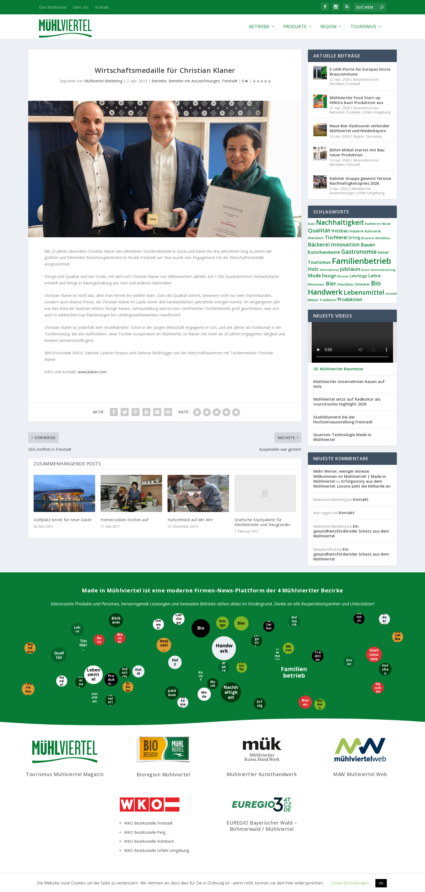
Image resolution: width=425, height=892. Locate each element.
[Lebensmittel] (93, 674)
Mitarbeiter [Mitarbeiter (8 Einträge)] (316, 284)
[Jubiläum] (172, 692)
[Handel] (61, 680)
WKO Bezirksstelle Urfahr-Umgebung (156, 850)
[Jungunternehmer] (257, 641)
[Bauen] (305, 702)
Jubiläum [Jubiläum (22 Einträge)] (350, 269)
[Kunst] (200, 675)
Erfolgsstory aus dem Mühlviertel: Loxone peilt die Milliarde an (352, 484)
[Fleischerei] (241, 667)
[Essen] (349, 661)
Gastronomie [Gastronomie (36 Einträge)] (359, 251)
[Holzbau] (385, 669)
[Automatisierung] (183, 702)
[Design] (222, 623)
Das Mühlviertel (52, 7)
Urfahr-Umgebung (376, 112)
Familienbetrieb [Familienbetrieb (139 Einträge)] (361, 260)
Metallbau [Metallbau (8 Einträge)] (382, 238)
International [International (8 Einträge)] (329, 270)
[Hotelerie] (110, 700)
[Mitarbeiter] (269, 625)
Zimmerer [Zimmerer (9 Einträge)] (362, 284)
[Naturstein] (359, 619)
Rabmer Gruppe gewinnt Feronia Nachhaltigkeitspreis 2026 (360, 181)
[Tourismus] (28, 689)
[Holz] (175, 662)
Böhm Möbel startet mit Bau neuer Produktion (357, 152)
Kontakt (102, 7)
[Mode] (204, 694)
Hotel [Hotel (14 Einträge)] (383, 252)
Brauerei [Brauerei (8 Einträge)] (367, 238)
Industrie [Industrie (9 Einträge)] (356, 231)
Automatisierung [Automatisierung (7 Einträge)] (383, 270)
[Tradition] (317, 656)
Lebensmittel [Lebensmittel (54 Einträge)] (364, 292)
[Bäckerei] (116, 621)
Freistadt (229, 80)
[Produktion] (111, 679)
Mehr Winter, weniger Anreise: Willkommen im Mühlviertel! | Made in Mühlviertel (349, 476)
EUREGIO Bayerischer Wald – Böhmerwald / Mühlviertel (262, 825)
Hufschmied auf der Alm (190, 519)
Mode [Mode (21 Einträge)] (314, 276)
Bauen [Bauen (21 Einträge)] (368, 245)
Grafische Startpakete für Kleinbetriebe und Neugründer (262, 522)
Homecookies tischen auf (125, 519)
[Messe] (289, 648)
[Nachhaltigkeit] (231, 692)
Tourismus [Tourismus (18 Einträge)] (319, 262)
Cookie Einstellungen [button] (349, 882)
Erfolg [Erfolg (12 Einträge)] (354, 237)
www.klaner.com (92, 371)
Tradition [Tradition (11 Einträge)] (327, 299)
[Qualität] (59, 655)
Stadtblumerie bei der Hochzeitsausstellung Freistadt (343, 419)
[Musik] (212, 683)
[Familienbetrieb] (294, 672)
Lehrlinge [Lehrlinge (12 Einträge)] (358, 275)
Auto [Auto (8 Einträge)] (311, 224)
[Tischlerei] (83, 645)
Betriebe (259, 27)
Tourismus (363, 27)
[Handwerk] (224, 648)
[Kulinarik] (295, 621)
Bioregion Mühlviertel (163, 774)
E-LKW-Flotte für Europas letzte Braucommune (360, 72)
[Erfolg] (259, 704)
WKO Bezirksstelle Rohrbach (149, 841)
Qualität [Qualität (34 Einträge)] (319, 230)
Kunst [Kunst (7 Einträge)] (365, 270)
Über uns (81, 7)
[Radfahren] (223, 667)
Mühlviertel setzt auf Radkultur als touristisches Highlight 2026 (346, 402)
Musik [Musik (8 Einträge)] (386, 224)
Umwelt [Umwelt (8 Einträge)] (391, 293)
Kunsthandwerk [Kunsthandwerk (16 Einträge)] (324, 252)
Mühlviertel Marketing (103, 80)
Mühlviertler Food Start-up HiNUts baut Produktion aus (356, 100)
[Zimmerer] (277, 654)
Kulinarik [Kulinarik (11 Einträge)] (373, 231)
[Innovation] (164, 645)
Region (328, 27)
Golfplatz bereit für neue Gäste (63, 519)
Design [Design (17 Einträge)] (329, 276)
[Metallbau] (397, 636)
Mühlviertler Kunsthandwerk (262, 774)
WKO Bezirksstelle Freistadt (148, 823)
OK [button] (381, 883)
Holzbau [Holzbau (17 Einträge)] (340, 231)
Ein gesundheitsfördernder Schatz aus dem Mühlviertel (351, 531)
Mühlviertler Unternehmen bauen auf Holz (349, 384)
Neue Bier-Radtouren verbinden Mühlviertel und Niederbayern (359, 128)
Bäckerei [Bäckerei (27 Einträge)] (319, 244)
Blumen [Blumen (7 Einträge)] (343, 276)
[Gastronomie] (374, 655)
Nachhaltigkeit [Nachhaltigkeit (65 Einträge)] (340, 222)
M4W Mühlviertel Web (360, 774)
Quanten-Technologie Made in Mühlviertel (342, 437)
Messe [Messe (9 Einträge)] (313, 300)
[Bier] (241, 623)
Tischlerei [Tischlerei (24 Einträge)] (336, 237)
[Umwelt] (158, 624)
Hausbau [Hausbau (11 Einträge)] (345, 284)
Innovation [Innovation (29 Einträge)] (345, 244)
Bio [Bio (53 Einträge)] (376, 283)
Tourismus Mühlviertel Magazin (65, 774)
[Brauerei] (384, 619)
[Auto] (99, 640)
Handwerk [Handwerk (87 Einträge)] (325, 292)
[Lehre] (76, 629)
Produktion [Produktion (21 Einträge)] (349, 299)
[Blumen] (319, 704)
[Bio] (201, 628)
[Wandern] (30, 648)
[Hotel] (138, 671)
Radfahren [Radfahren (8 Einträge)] (373, 224)
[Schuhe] (127, 687)
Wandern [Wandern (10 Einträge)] (316, 237)
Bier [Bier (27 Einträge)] (331, 283)
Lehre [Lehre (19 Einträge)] (374, 276)
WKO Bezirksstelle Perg (144, 832)
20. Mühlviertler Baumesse (338, 368)
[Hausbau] (378, 687)
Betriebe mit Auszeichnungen (194, 80)
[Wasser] (120, 638)
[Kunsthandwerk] (95, 699)
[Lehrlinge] (179, 619)
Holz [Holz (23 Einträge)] (313, 269)
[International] (80, 682)
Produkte (295, 27)
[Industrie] (125, 673)
